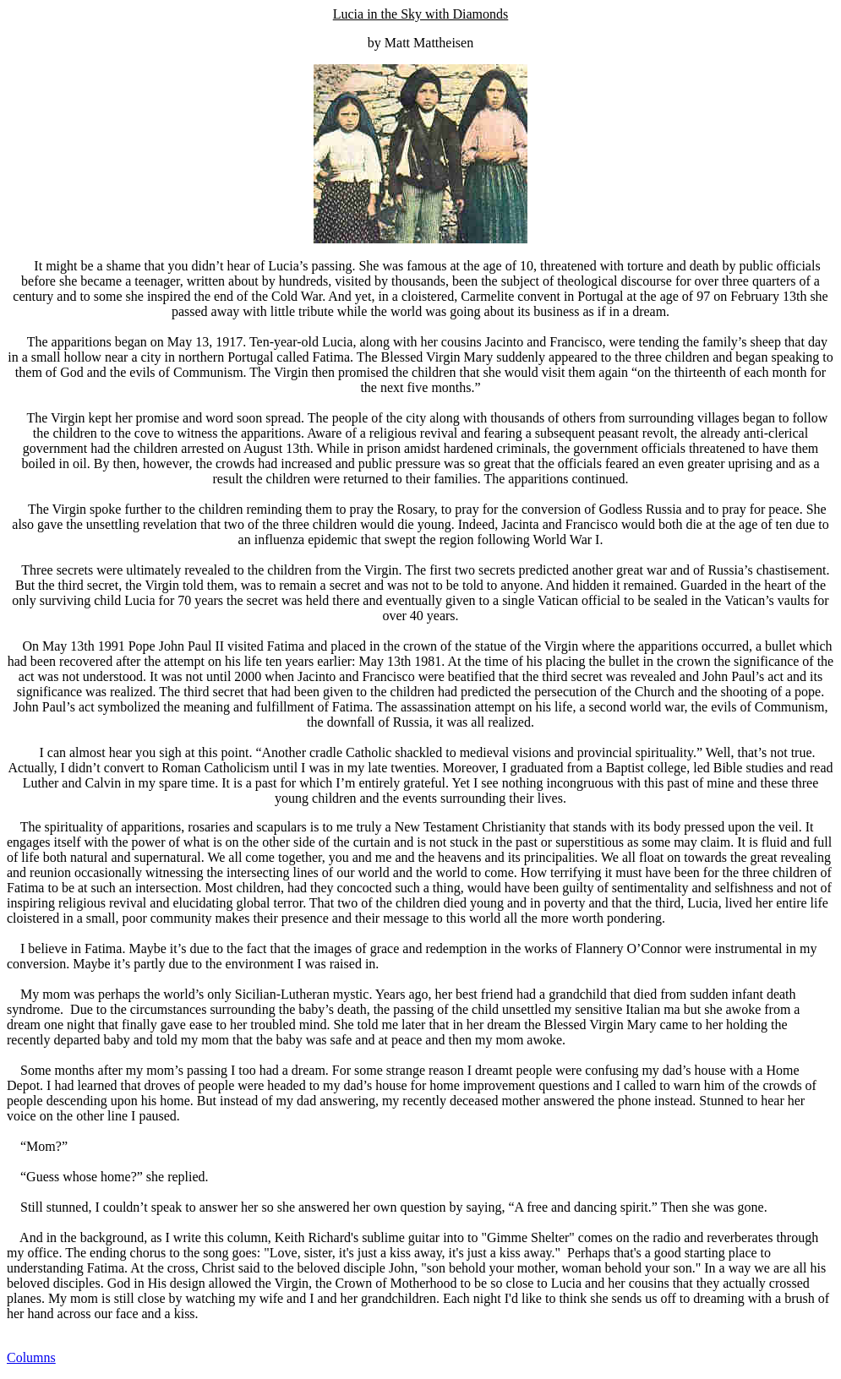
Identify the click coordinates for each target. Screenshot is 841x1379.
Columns (31, 1357)
